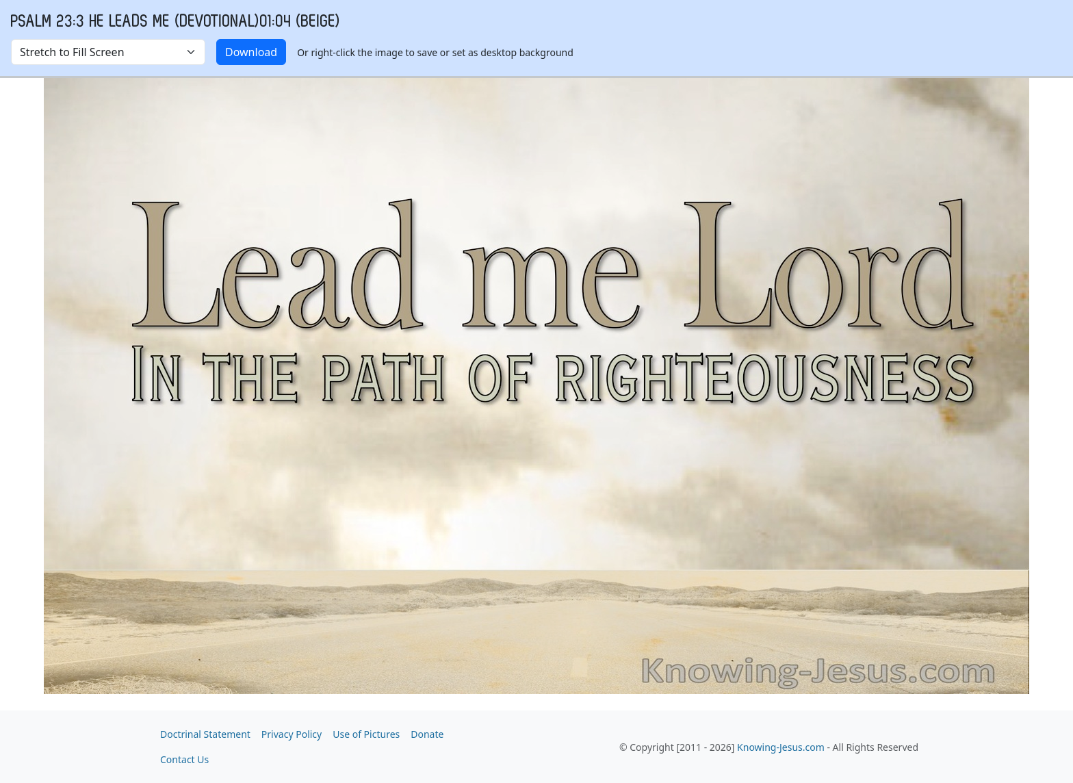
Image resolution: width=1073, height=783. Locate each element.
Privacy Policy (291, 734)
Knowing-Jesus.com (781, 747)
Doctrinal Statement (205, 734)
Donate (427, 734)
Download (251, 52)
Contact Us (184, 759)
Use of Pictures (366, 734)
